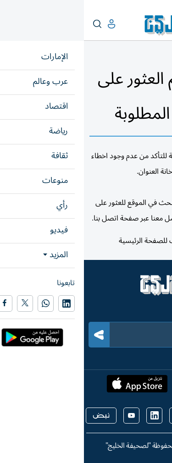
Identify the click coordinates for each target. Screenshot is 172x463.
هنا (113, 240)
